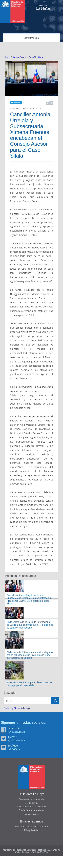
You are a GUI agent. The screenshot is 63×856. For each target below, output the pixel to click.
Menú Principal (31, 38)
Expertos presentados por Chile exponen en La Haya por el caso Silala (30, 684)
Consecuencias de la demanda (31, 806)
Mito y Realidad (31, 830)
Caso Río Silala (36, 57)
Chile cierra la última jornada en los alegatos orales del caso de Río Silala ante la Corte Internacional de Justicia (30, 655)
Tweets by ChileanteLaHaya (17, 708)
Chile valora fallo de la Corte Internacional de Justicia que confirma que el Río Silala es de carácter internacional (30, 625)
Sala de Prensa (19, 57)
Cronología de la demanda (31, 799)
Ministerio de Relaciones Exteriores (31, 826)
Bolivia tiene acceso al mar (31, 810)
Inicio (7, 57)
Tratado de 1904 (32, 803)
